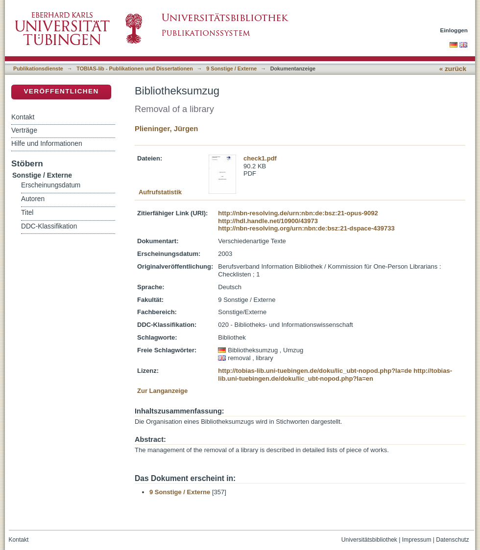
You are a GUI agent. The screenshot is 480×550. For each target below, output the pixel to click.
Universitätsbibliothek (369, 539)
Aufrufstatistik (160, 192)
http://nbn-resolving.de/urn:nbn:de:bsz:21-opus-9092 (298, 213)
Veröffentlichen (61, 91)
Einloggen (454, 30)
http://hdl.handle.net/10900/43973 (268, 221)
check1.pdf (260, 158)
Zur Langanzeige (162, 390)
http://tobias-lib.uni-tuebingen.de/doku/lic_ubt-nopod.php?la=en (335, 374)
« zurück (452, 68)
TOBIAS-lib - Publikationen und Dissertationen (134, 68)
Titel (27, 212)
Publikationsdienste (38, 68)
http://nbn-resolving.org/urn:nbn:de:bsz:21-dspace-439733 (306, 228)
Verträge (24, 130)
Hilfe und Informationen (46, 143)
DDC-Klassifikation (49, 226)
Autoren (33, 199)
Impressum (417, 539)
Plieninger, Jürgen (166, 128)
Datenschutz (452, 539)
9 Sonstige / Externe (231, 68)
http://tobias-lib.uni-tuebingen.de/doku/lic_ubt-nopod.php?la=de (314, 370)
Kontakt (22, 117)
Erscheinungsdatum (50, 185)
